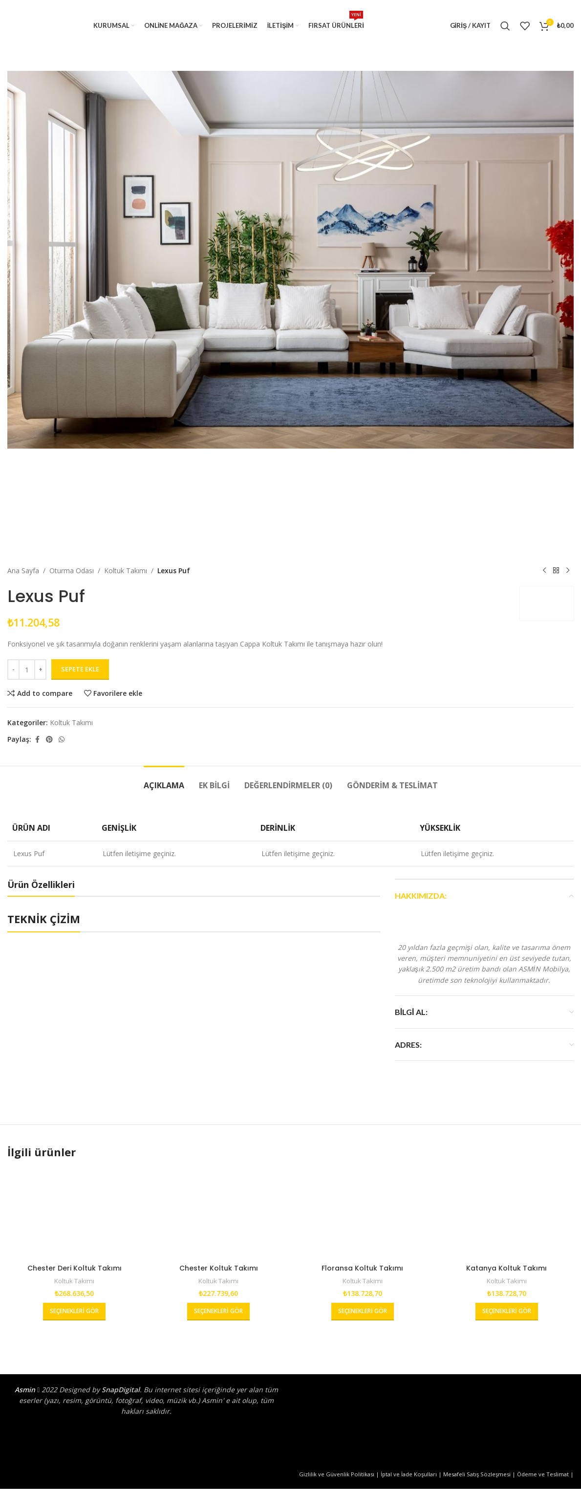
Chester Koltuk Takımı (218, 1268)
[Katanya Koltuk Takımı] (506, 1214)
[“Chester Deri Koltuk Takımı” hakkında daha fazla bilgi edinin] (74, 1311)
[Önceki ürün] (544, 571)
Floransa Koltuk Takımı (362, 1268)
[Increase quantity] (40, 669)
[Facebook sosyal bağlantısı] (37, 739)
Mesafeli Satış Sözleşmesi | (480, 1474)
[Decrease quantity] (13, 669)
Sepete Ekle (80, 669)
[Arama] (505, 26)
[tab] (164, 781)
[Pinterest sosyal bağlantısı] (49, 739)
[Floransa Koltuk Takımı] (363, 1214)
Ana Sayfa (23, 570)
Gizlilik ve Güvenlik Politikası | (340, 1474)
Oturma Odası (71, 570)
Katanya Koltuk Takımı (506, 1268)
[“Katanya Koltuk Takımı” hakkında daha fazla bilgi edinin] (506, 1311)
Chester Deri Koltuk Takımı (74, 1268)
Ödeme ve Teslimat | (545, 1474)
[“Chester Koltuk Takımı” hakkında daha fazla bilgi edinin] (218, 1311)
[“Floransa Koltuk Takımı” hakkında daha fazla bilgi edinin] (362, 1311)
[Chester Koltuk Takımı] (218, 1214)
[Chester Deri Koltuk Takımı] (74, 1214)
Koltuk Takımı (125, 570)
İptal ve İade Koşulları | (412, 1474)
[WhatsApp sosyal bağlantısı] (61, 739)
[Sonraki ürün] (568, 571)
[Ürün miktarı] (27, 669)
